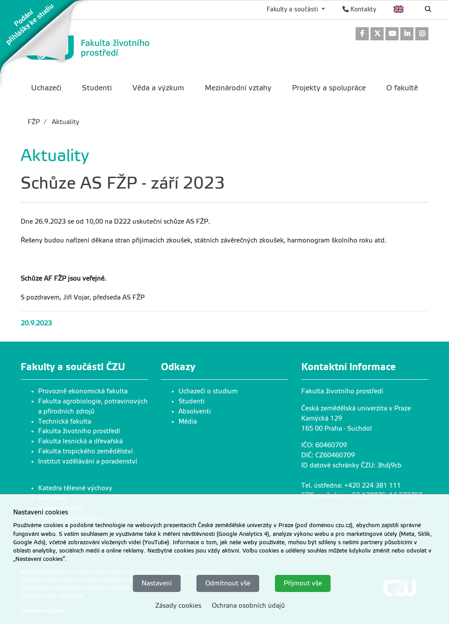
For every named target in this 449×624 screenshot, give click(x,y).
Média (187, 421)
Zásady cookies (178, 605)
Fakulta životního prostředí (79, 431)
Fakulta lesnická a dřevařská (80, 441)
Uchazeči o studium (208, 391)
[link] (44, 43)
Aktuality (64, 121)
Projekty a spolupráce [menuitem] (329, 88)
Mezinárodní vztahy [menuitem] (238, 88)
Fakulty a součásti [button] (293, 9)
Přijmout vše (303, 583)
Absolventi (194, 411)
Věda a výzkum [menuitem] (158, 88)
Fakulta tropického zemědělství (85, 451)
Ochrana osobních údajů (248, 605)
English (399, 9)
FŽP (34, 121)
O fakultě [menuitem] (402, 88)
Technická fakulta (64, 421)
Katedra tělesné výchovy (75, 488)
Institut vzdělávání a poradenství (87, 461)
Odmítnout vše (227, 583)
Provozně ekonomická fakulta (83, 391)
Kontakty (359, 9)
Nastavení (157, 583)
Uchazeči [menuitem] (46, 88)
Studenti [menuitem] (97, 88)
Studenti (191, 401)
